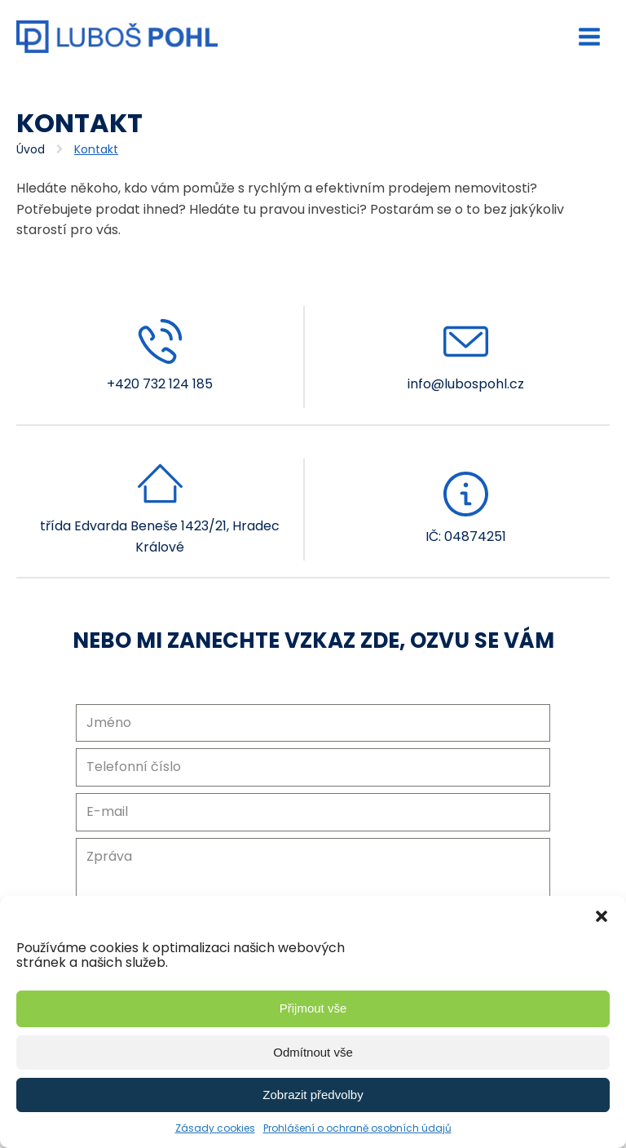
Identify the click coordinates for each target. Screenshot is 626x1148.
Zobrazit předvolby (312, 1094)
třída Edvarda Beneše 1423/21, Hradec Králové (160, 536)
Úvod (30, 149)
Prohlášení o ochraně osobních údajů (357, 1128)
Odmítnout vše (313, 1052)
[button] (601, 916)
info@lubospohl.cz (466, 384)
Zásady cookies (215, 1128)
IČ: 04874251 (465, 536)
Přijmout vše (313, 1008)
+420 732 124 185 (160, 384)
